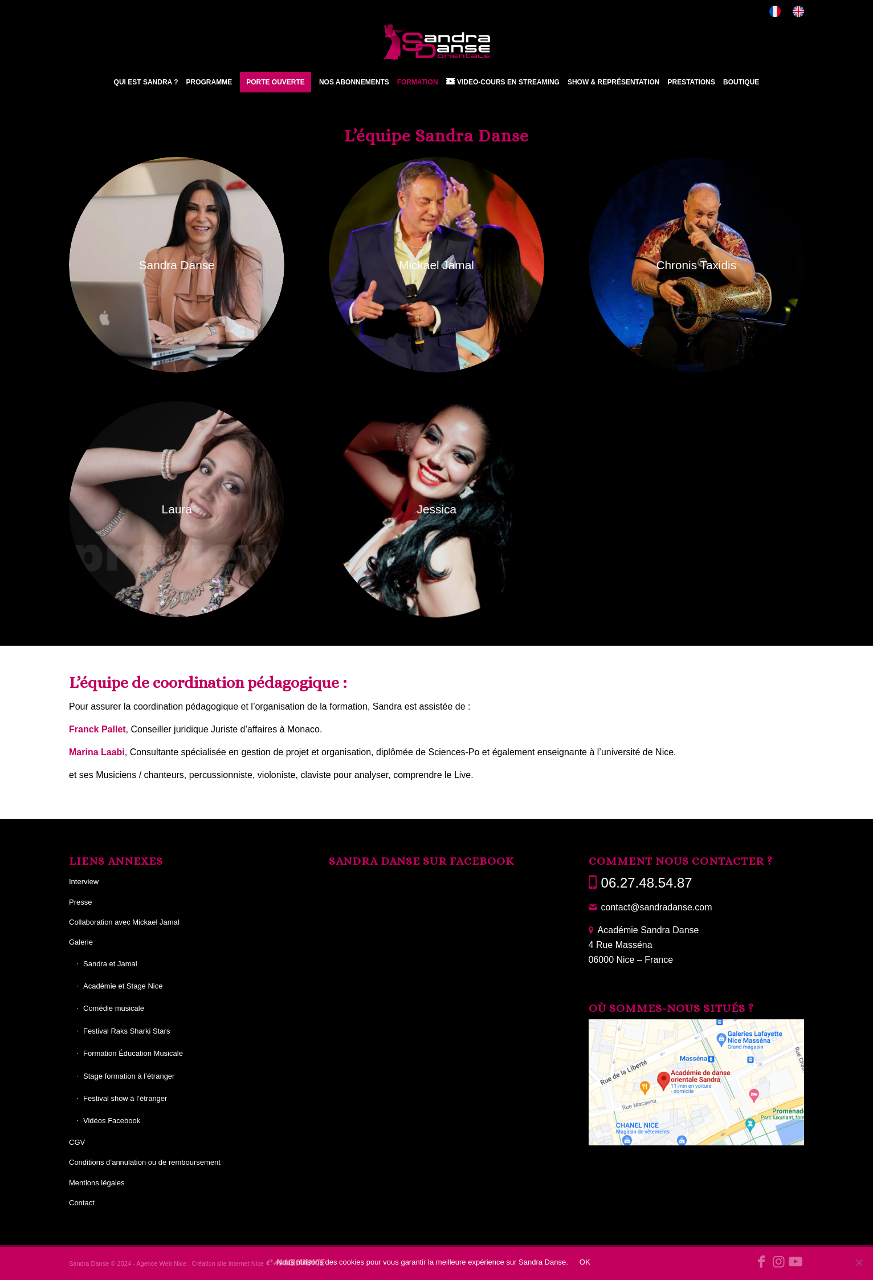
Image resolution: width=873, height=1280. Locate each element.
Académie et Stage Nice (122, 986)
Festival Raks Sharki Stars (126, 1031)
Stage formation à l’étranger (128, 1076)
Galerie (81, 942)
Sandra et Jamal (110, 963)
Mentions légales (97, 1182)
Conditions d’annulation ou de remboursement (145, 1162)
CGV (77, 1142)
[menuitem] (775, 12)
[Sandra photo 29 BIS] (176, 264)
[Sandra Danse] (436, 42)
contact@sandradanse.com (656, 907)
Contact (82, 1202)
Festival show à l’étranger (125, 1098)
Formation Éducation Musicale (133, 1053)
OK (585, 1262)
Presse (80, 902)
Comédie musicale (113, 1008)
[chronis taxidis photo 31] (696, 265)
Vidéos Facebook (111, 1120)
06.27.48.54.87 (646, 882)
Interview (84, 881)
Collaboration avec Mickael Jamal (124, 922)
